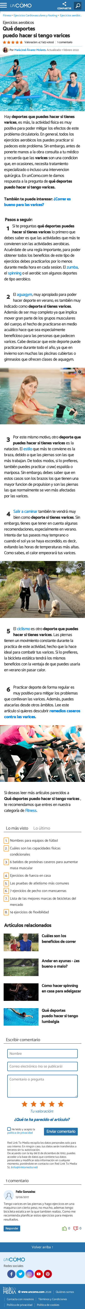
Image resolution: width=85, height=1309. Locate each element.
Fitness (7, 15)
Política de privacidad (19, 1305)
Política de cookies (48, 1305)
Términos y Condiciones (52, 1299)
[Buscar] (78, 6)
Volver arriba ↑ (42, 1247)
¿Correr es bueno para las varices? (37, 202)
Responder (11, 1228)
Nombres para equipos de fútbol (34, 841)
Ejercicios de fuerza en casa (30, 876)
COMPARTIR (64, 6)
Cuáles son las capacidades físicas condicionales (35, 851)
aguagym (24, 294)
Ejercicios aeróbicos (71, 15)
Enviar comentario (60, 1131)
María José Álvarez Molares (30, 50)
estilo (27, 449)
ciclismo (23, 629)
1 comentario (64, 42)
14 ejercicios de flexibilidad (29, 912)
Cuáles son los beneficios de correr (59, 939)
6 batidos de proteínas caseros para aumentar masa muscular (44, 865)
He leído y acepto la (21, 1131)
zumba (72, 267)
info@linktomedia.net (24, 1167)
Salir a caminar (25, 511)
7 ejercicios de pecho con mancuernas (38, 891)
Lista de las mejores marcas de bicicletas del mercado (43, 902)
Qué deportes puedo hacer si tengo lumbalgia (60, 1016)
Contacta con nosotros (20, 1299)
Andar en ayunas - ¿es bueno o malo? (60, 964)
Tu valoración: (41, 1111)
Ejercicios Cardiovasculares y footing (35, 15)
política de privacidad (20, 1132)
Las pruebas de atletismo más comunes (39, 883)
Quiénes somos (65, 1292)
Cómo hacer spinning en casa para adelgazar (61, 988)
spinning (14, 273)
